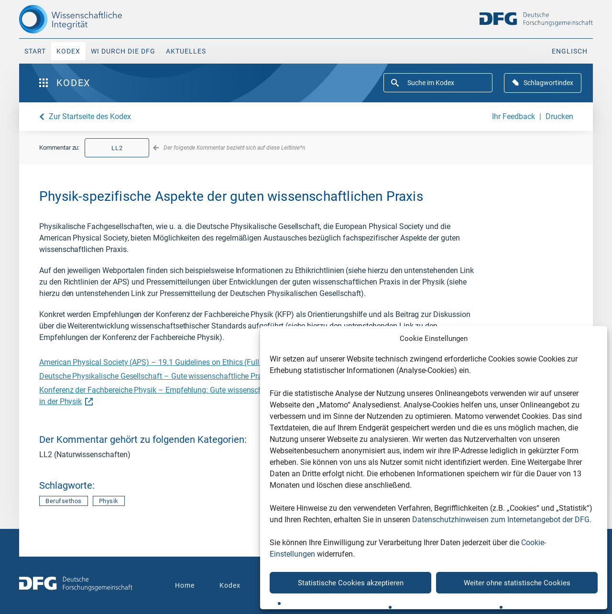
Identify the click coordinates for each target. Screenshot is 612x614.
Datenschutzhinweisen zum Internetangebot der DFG (501, 519)
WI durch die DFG (123, 51)
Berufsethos (63, 500)
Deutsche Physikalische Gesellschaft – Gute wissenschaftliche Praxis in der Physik (182, 376)
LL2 (117, 148)
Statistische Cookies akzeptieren (351, 583)
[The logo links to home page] (87, 19)
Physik (109, 500)
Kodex (68, 51)
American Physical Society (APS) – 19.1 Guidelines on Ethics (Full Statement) (173, 362)
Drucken (559, 116)
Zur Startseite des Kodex (90, 116)
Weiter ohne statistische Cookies (517, 583)
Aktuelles (186, 51)
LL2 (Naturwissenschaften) (85, 454)
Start (35, 51)
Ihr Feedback (513, 116)
